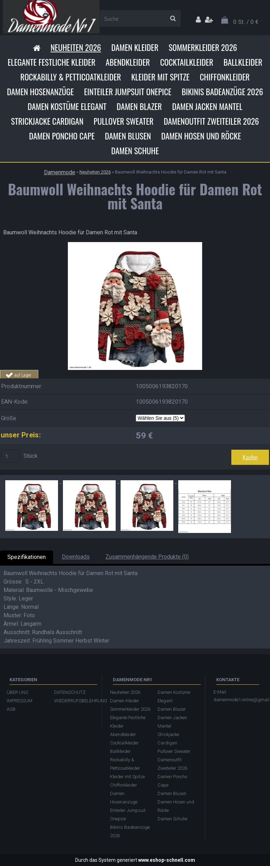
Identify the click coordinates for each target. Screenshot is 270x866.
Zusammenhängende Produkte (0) (147, 556)
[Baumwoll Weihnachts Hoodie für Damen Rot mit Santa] (135, 244)
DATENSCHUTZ (69, 692)
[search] (173, 18)
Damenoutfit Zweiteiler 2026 (211, 121)
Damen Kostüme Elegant (66, 106)
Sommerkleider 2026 (203, 47)
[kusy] (10, 456)
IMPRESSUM (19, 700)
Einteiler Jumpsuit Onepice (128, 92)
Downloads (76, 556)
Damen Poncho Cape (62, 136)
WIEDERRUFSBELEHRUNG (74, 700)
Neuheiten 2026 (76, 47)
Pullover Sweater (123, 121)
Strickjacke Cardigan (47, 121)
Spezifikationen (26, 557)
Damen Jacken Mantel (207, 106)
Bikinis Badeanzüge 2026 (222, 92)
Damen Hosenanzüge (40, 92)
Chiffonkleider (225, 77)
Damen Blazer (139, 106)
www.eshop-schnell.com (166, 860)
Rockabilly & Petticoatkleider (70, 77)
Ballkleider (243, 62)
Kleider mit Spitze (160, 77)
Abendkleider (127, 62)
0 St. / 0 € (245, 21)
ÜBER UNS (17, 692)
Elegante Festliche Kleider (52, 62)
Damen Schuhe (135, 151)
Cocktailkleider (186, 62)
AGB (11, 709)
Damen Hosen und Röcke (201, 136)
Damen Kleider (134, 47)
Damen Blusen (128, 136)
